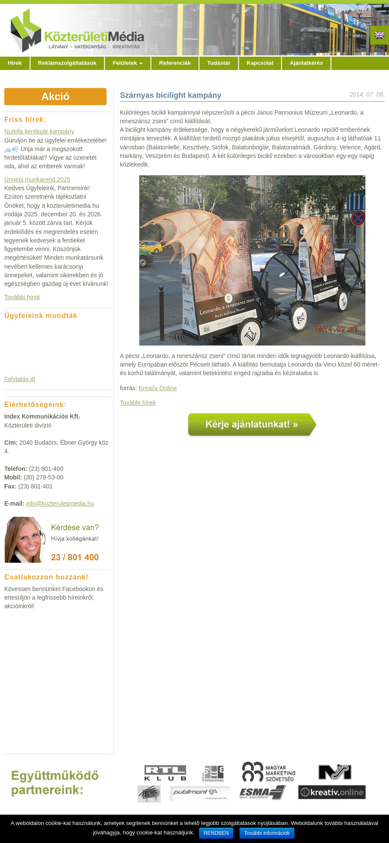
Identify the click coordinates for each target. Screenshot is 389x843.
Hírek (15, 63)
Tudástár (218, 63)
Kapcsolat (260, 63)
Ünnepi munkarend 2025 (37, 179)
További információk (267, 833)
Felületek (128, 63)
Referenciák (175, 63)
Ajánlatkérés (306, 63)
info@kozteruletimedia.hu (60, 503)
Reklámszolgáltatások (67, 63)
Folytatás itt (19, 379)
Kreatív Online (158, 388)
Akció (55, 96)
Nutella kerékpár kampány (39, 131)
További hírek (138, 402)
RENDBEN (216, 833)
